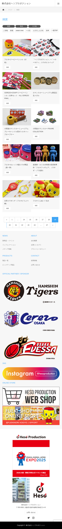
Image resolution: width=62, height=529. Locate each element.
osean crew (19, 30)
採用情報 (34, 260)
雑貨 (8, 26)
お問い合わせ (35, 265)
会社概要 (34, 241)
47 (47, 225)
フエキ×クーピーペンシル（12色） (15, 61)
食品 (21, 26)
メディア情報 (6, 249)
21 (16, 225)
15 (30, 220)
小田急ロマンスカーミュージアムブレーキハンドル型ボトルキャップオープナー (16, 131)
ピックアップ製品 (8, 265)
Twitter (28, 517)
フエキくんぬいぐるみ (41, 201)
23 (28, 225)
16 (36, 220)
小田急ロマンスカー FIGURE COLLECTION (43, 130)
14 (24, 220)
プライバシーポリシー (38, 249)
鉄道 (11, 30)
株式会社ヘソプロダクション (35, 525)
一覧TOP (55, 30)
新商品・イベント (8, 241)
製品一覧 (5, 260)
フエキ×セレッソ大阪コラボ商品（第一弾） (16, 166)
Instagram (33, 517)
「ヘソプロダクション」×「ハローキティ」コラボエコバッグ (44, 61)
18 (49, 220)
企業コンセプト (36, 245)
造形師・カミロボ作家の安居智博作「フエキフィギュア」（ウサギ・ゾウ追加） (45, 167)
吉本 (47, 30)
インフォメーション (9, 245)
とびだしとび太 (38, 30)
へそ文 (28, 30)
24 (35, 225)
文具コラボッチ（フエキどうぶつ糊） (16, 202)
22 (22, 225)
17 (42, 220)
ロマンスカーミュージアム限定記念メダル (45, 94)
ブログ (10, 10)
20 (10, 225)
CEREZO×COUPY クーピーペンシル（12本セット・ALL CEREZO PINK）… (16, 95)
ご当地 (5, 30)
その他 (34, 26)
